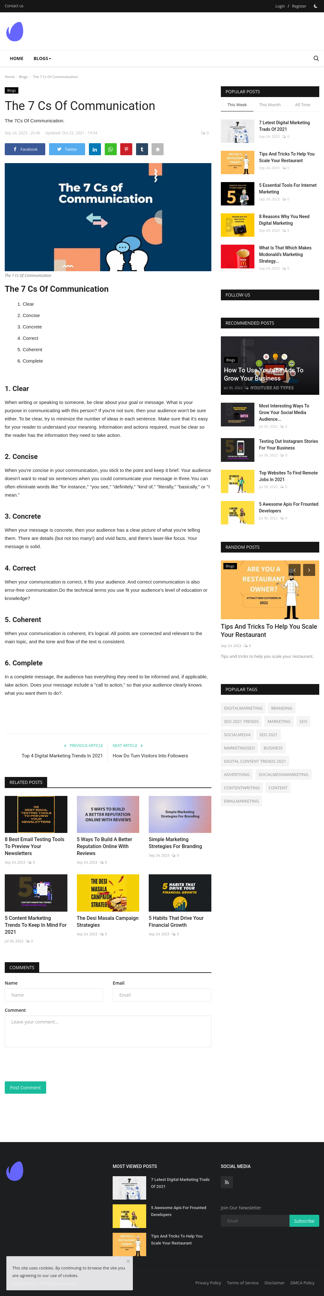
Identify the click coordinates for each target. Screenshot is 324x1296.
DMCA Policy (302, 1283)
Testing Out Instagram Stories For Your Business (288, 444)
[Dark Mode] (315, 6)
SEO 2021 (268, 734)
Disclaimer (275, 1283)
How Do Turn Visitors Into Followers (150, 756)
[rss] (227, 1182)
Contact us (14, 6)
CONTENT (278, 788)
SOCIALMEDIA (237, 734)
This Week (237, 104)
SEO (303, 721)
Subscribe (304, 1221)
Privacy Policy (208, 1283)
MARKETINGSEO (239, 748)
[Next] (310, 569)
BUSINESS (273, 748)
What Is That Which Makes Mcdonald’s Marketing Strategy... (285, 254)
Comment (15, 1010)
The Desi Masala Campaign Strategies (108, 921)
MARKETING (278, 721)
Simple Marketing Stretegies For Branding (175, 842)
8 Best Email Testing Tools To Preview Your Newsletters (35, 846)
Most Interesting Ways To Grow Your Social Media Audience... (284, 412)
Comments (21, 967)
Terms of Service (243, 1283)
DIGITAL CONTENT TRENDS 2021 (255, 761)
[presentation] (53, 1064)
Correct (30, 338)
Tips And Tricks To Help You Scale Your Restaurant (287, 157)
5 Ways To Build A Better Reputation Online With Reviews (104, 846)
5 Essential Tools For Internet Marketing (288, 188)
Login (280, 6)
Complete (33, 361)
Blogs (23, 76)
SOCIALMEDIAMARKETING (283, 774)
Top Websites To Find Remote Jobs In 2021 (288, 476)
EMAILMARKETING (241, 801)
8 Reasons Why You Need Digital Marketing (284, 220)
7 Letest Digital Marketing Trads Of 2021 (284, 126)
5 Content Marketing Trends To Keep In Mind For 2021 (36, 925)
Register (299, 6)
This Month (270, 104)
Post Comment (25, 1088)
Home (16, 58)
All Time (302, 104)
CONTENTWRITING (242, 788)
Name (11, 983)
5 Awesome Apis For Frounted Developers (289, 507)
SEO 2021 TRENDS (241, 721)
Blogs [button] (42, 58)
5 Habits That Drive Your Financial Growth (176, 921)
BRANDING (281, 708)
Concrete (32, 326)
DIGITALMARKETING (243, 708)
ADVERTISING (237, 774)
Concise (31, 315)
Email (118, 983)
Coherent (32, 349)
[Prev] (293, 569)
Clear (28, 304)
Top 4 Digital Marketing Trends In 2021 (62, 756)
